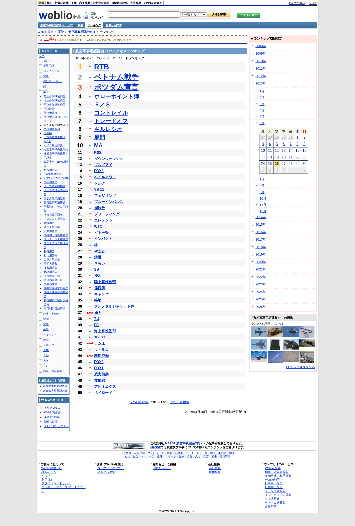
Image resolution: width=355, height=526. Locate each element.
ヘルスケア (50, 334)
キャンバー (103, 294)
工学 (61, 32)
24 (263, 164)
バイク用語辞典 (53, 145)
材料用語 (49, 251)
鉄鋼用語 (49, 222)
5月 (261, 116)
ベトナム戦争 (116, 77)
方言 (46, 365)
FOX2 (99, 362)
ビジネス (48, 60)
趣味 (46, 339)
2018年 (260, 247)
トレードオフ (111, 121)
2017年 (260, 239)
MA (98, 145)
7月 (261, 179)
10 (263, 150)
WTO (98, 226)
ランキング (94, 25)
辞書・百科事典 (52, 371)
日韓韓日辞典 (119, 3)
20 (284, 157)
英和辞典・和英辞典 (278, 476)
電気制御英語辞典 (54, 308)
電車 (46, 76)
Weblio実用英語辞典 (55, 390)
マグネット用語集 (54, 218)
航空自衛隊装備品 (54, 104)
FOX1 (99, 368)
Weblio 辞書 (45, 32)
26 (277, 164)
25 (270, 164)
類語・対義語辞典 (58, 3)
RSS (98, 152)
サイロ (99, 337)
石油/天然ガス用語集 (56, 178)
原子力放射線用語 (54, 186)
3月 (261, 104)
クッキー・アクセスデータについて (63, 489)
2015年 (260, 224)
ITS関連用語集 (53, 174)
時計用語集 (50, 271)
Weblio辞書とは (51, 468)
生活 (46, 329)
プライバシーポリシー (56, 483)
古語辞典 (135, 3)
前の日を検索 (139, 402)
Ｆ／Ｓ (102, 104)
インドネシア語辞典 (278, 495)
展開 (99, 137)
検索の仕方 (48, 472)
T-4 (96, 319)
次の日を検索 (179, 402)
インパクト (103, 239)
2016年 (260, 232)
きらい (99, 263)
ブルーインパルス (108, 202)
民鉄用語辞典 (52, 129)
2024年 (260, 292)
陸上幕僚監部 (105, 282)
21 (291, 157)
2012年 (260, 76)
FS (96, 325)
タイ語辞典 (272, 498)
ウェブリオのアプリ (110, 468)
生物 (46, 350)
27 (284, 164)
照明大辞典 (50, 263)
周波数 (99, 208)
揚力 (97, 313)
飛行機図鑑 (50, 112)
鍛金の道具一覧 (53, 280)
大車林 (48, 133)
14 (291, 150)
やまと (99, 251)
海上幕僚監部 (105, 331)
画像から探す (113, 25)
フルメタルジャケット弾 (114, 306)
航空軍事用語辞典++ (81, 32)
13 (284, 150)
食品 (46, 355)
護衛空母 (101, 356)
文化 (46, 324)
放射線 (99, 380)
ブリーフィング (107, 214)
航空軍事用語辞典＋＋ (191, 443)
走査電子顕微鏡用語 (56, 149)
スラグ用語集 (52, 227)
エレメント (103, 220)
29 (297, 164)
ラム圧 (99, 343)
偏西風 (99, 288)
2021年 (260, 269)
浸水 (97, 275)
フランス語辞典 (275, 491)
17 (263, 157)
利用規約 (47, 479)
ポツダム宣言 (116, 87)
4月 (261, 110)
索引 (80, 25)
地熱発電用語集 (53, 214)
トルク (99, 183)
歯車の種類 (50, 284)
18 (270, 157)
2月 (261, 97)
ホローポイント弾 (116, 96)
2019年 (260, 254)
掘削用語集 (50, 182)
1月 (261, 91)
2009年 (260, 53)
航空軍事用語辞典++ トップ (56, 25)
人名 (46, 360)
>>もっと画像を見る (300, 367)
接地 (97, 300)
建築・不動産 (51, 313)
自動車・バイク (52, 81)
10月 (262, 198)
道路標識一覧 (52, 275)
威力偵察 (101, 374)
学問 (46, 319)
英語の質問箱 (52, 417)
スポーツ (48, 345)
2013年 (260, 83)
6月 (261, 123)
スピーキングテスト (56, 426)
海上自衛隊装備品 (54, 100)
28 (291, 164)
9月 (261, 192)
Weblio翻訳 (272, 479)
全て (42, 56)
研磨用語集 (50, 231)
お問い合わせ (162, 468)
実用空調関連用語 (54, 202)
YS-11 (99, 189)
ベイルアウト (105, 177)
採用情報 (215, 472)
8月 (261, 186)
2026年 (260, 307)
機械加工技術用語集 (56, 235)
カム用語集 (50, 169)
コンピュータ (51, 70)
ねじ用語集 (50, 255)
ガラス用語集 (52, 259)
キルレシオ (108, 129)
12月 (262, 211)
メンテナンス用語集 (56, 239)
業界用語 (48, 65)
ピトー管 (101, 232)
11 (270, 150)
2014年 (260, 217)
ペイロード (103, 393)
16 (304, 150)
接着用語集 (50, 267)
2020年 (260, 262)
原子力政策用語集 (54, 198)
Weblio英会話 (52, 412)
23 (304, 157)
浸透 (97, 257)
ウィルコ (101, 350)
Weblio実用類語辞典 (55, 386)
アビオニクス (105, 386)
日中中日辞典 (101, 3)
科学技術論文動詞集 (56, 288)
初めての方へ (297, 3)
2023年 (260, 284)
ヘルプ (313, 3)
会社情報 (215, 468)
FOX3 (99, 171)
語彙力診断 (51, 421)
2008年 (260, 46)
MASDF (170, 443)
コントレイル (111, 113)
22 (297, 157)
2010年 (260, 61)
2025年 (260, 299)
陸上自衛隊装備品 (54, 96)
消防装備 (49, 108)
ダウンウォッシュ (108, 159)
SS (96, 269)
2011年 (260, 68)
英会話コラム (52, 407)
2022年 (260, 277)
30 (304, 164)
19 (277, 157)
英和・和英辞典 (80, 3)
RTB (101, 67)
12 (277, 150)
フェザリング (105, 196)
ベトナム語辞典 (275, 502)
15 (297, 150)
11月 (262, 205)
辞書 (41, 3)
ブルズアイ (103, 165)
